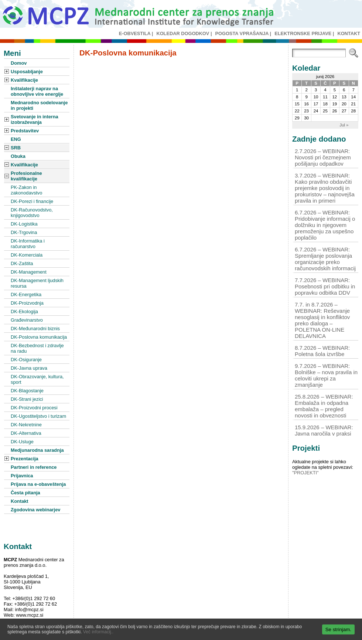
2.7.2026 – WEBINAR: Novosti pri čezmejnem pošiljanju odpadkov (323, 157)
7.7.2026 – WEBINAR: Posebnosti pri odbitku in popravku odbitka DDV (325, 286)
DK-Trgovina (24, 232)
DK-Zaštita (22, 263)
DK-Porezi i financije (32, 201)
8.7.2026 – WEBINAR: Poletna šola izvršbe (322, 351)
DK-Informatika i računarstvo (28, 243)
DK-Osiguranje (26, 359)
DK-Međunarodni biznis (35, 328)
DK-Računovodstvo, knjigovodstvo (32, 212)
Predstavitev (25, 130)
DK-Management (29, 272)
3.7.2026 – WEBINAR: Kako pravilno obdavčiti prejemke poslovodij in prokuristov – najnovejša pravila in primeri (325, 188)
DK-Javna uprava (29, 368)
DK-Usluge (22, 441)
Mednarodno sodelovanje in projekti (39, 105)
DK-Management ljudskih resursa (37, 283)
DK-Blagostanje (27, 390)
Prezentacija (24, 458)
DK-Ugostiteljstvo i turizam (38, 416)
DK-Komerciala (26, 255)
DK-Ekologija (24, 311)
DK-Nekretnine (26, 424)
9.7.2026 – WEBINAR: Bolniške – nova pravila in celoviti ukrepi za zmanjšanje (326, 375)
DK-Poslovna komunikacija (39, 337)
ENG (16, 139)
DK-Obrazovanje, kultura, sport (37, 379)
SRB (16, 147)
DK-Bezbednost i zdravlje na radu (37, 348)
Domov (19, 63)
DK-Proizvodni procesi (34, 407)
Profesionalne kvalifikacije (26, 176)
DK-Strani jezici (27, 399)
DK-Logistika (24, 224)
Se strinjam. (338, 629)
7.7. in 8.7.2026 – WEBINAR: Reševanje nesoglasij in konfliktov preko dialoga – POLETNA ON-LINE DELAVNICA (322, 320)
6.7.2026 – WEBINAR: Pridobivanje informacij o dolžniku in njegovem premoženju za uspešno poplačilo (325, 225)
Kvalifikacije (24, 80)
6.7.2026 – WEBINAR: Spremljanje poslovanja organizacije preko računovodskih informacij (325, 258)
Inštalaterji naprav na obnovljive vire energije (37, 91)
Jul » (343, 125)
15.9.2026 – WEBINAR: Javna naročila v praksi (324, 430)
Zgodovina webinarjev (35, 509)
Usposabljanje (27, 71)
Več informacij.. (98, 631)
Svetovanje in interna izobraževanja (34, 119)
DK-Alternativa (26, 433)
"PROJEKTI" (305, 472)
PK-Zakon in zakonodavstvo (26, 190)
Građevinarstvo (27, 320)
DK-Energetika (26, 294)
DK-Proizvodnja (27, 303)
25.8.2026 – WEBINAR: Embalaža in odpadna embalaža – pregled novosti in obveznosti (324, 406)
